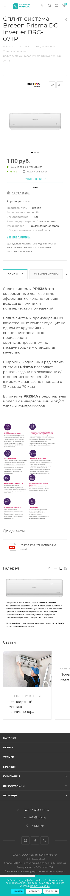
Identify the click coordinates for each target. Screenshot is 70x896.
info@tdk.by (37, 817)
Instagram (25, 840)
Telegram (35, 840)
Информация (14, 785)
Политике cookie (40, 886)
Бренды (9, 766)
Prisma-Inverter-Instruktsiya (38, 545)
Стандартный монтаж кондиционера (21, 707)
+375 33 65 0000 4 (35, 810)
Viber (45, 840)
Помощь (10, 795)
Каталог (10, 737)
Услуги (8, 757)
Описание (15, 274)
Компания (11, 776)
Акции (8, 747)
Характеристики (46, 274)
